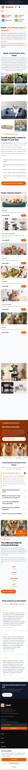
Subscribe (14, 728)
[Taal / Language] (20, 7)
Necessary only (14, 763)
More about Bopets (8, 593)
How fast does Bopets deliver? (11, 475)
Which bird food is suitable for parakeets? (11, 510)
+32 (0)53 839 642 (5, 713)
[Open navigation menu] (15, 7)
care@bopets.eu (15, 713)
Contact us (7, 694)
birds (20, 43)
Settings (14, 766)
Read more (3, 41)
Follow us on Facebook (7, 716)
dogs (14, 43)
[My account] (26, 7)
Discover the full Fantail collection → (13, 185)
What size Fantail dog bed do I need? (11, 492)
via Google (8, 629)
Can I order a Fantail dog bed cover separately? (10, 504)
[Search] (23, 7)
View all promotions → (10, 440)
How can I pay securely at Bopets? (12, 515)
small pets (4, 45)
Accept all (14, 759)
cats (17, 43)
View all (24, 194)
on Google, (14, 606)
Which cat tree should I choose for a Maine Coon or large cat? (11, 498)
